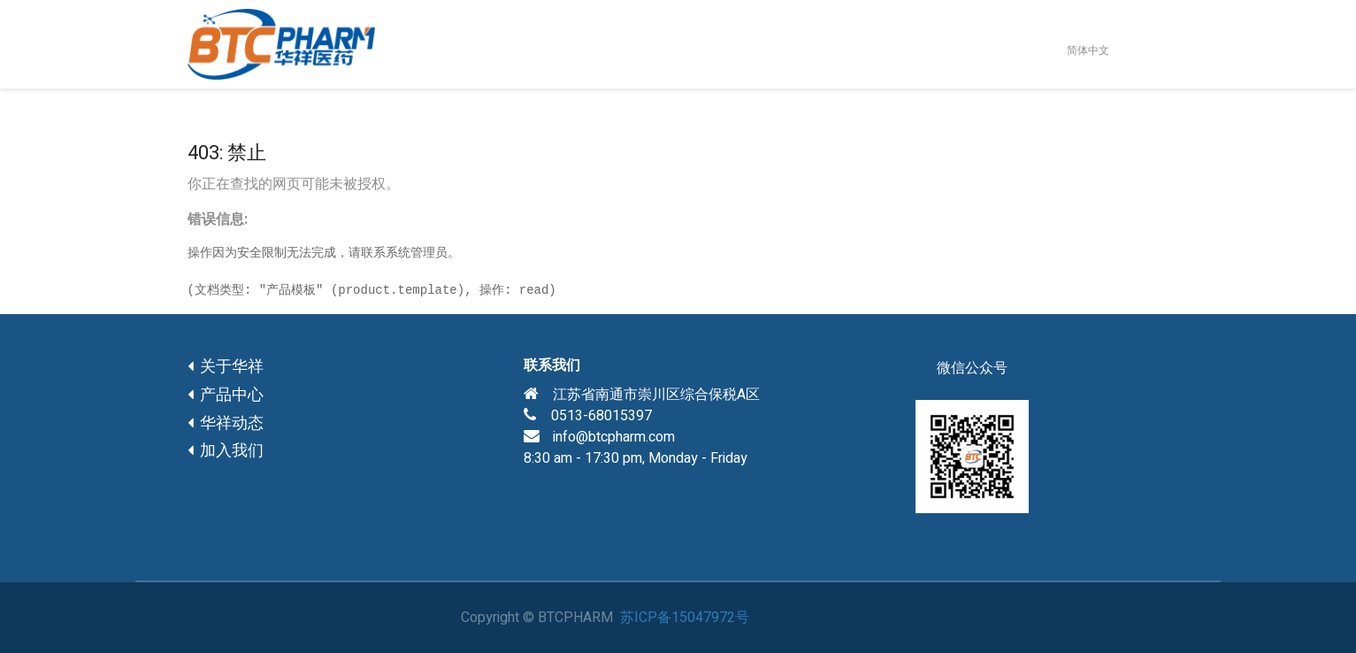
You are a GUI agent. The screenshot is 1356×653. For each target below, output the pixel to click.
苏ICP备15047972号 (684, 617)
